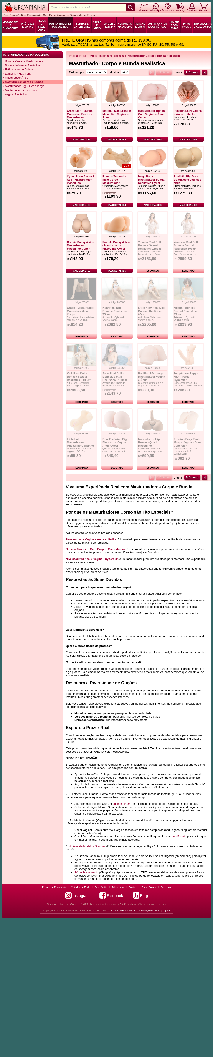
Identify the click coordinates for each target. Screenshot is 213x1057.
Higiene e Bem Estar (174, 25)
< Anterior (163, 72)
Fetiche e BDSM (140, 25)
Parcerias (166, 887)
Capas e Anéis (97, 25)
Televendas (118, 887)
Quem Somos (149, 887)
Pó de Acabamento (86, 872)
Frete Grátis (101, 887)
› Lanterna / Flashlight (17, 73)
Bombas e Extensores (82, 25)
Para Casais (186, 25)
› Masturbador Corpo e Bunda (23, 81)
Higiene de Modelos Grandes (87, 846)
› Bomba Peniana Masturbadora (23, 61)
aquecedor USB (123, 803)
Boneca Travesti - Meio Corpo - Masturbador (95, 549)
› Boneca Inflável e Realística (21, 65)
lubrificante (179, 836)
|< (151, 72)
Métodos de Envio (80, 887)
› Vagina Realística (15, 94)
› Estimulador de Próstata (19, 69)
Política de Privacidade (123, 910)
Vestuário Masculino (125, 25)
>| (204, 72)
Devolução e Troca (149, 910)
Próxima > (192, 72)
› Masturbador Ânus (15, 77)
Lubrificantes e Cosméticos (157, 25)
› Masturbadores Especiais (20, 90)
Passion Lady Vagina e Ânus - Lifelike (91, 539)
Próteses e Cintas (27, 25)
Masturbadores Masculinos (60, 25)
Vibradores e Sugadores (10, 25)
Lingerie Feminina (109, 25)
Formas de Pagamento (54, 887)
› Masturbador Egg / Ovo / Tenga (23, 86)
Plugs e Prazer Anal (41, 25)
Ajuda (167, 910)
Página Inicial (77, 55)
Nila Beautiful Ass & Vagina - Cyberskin (92, 559)
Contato (133, 887)
